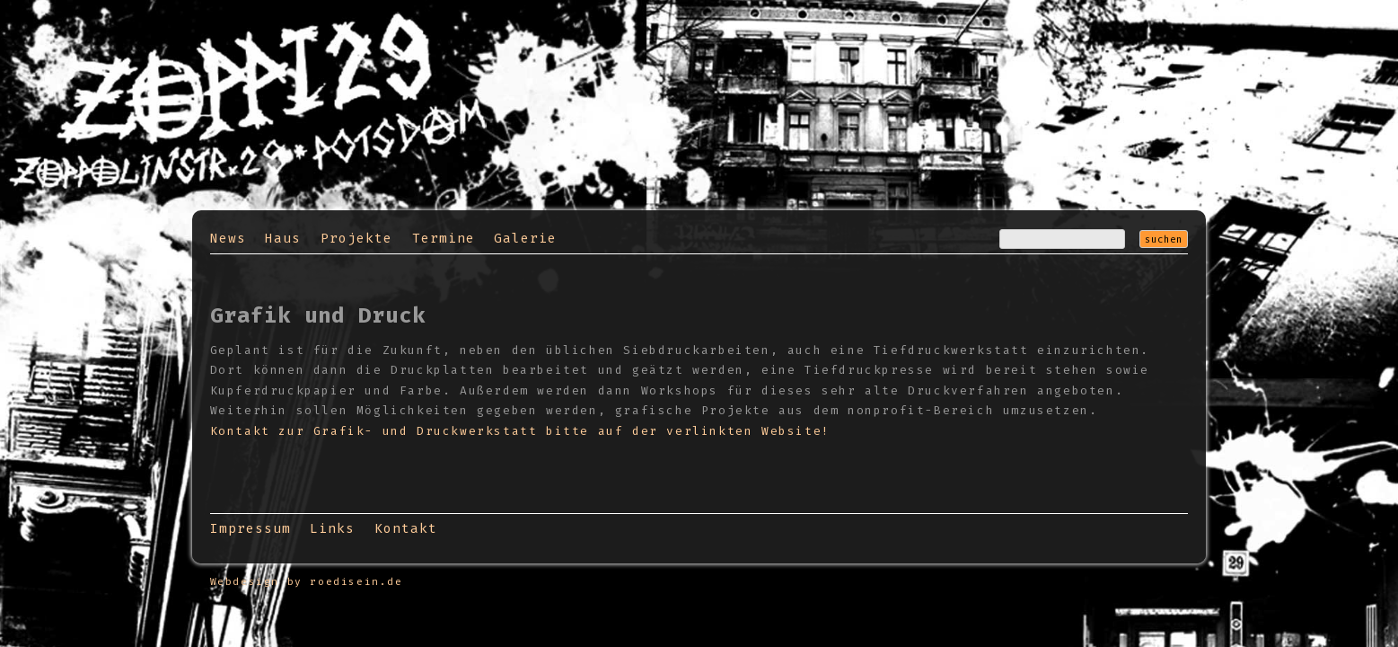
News (228, 238)
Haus (283, 238)
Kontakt (405, 528)
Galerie (525, 238)
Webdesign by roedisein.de (306, 582)
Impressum (250, 528)
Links (332, 528)
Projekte (356, 238)
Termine (443, 238)
